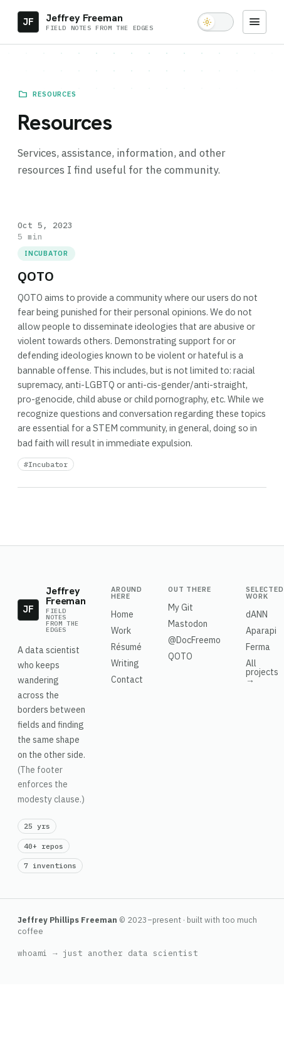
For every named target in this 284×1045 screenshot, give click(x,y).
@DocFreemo (194, 640)
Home (122, 614)
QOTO (180, 656)
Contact (127, 679)
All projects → (262, 672)
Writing (125, 663)
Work (121, 630)
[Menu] (254, 22)
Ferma (258, 647)
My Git (180, 607)
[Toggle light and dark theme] (215, 22)
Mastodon (188, 623)
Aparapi (261, 630)
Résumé (126, 647)
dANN (257, 614)
